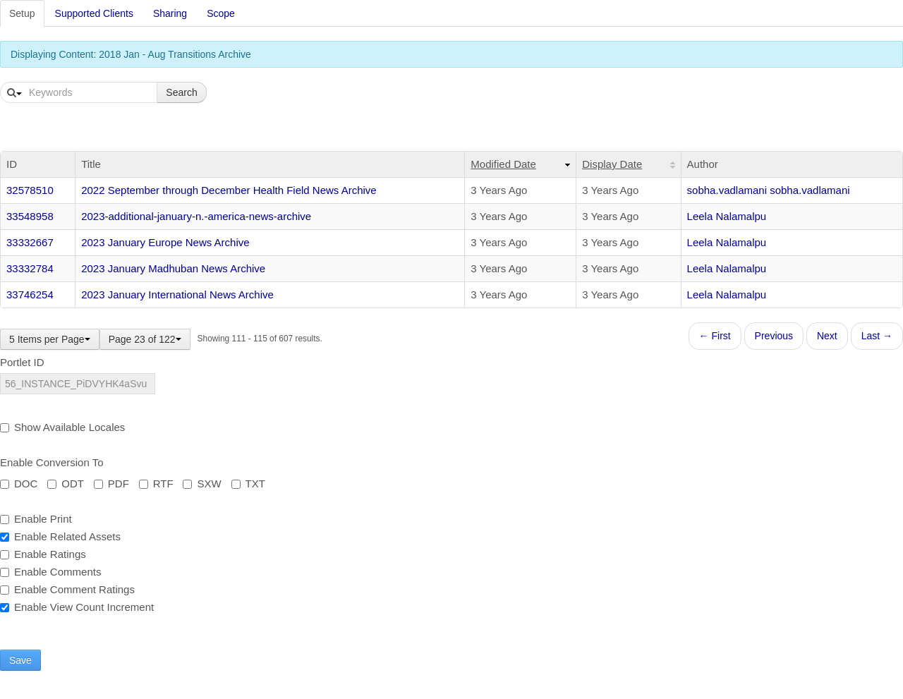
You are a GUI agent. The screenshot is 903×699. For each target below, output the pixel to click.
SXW (202, 484)
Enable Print (36, 519)
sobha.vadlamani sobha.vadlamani (768, 190)
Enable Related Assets (60, 536)
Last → (876, 335)
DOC (18, 484)
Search (181, 92)
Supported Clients (94, 13)
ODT (65, 484)
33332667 (30, 242)
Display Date (612, 164)
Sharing (170, 13)
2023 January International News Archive (177, 294)
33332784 (30, 268)
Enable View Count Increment (77, 607)
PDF (111, 484)
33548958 (30, 216)
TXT (248, 484)
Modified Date (503, 164)
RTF (156, 484)
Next (827, 335)
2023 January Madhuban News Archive (173, 268)
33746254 (30, 294)
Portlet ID (22, 362)
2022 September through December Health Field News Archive (229, 190)
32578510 (30, 190)
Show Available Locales (62, 427)
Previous (774, 335)
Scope (221, 13)
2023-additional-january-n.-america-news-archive (196, 216)
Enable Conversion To (51, 462)
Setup (22, 13)
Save (20, 660)
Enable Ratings (43, 554)
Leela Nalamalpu (727, 216)
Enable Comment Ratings (67, 589)
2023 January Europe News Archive (165, 242)
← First (715, 335)
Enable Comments (50, 572)
